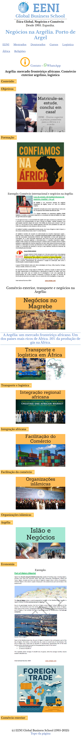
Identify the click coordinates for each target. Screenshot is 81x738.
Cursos (54, 44)
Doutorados (38, 44)
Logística (68, 44)
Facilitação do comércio (16, 472)
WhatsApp (52, 65)
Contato (36, 65)
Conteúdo (7, 81)
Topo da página (41, 733)
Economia (7, 564)
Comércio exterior (13, 717)
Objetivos (7, 89)
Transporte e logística (15, 385)
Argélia (5, 522)
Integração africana (13, 429)
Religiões (20, 51)
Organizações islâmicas (16, 514)
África (6, 51)
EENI (5, 44)
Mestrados (20, 44)
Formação (7, 137)
